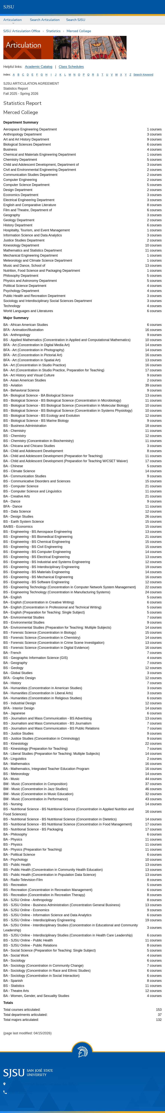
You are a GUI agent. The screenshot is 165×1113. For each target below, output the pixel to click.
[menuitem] (13, 20)
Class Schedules (71, 67)
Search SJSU (75, 20)
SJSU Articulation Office (21, 31)
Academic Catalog (38, 67)
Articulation (12, 20)
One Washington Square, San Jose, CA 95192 (43, 1084)
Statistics (53, 31)
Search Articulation (45, 20)
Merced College (79, 31)
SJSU (8, 7)
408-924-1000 (20, 1092)
